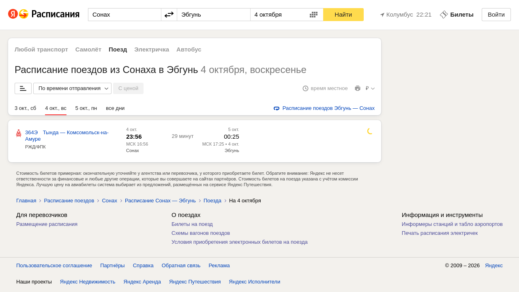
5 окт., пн (86, 108)
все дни (115, 108)
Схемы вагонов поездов (201, 233)
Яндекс (494, 265)
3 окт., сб (25, 108)
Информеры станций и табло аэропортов (452, 224)
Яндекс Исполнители (255, 282)
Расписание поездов (69, 201)
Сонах (132, 150)
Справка (143, 265)
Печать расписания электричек (440, 233)
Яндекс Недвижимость (88, 282)
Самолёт (88, 49)
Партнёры (112, 265)
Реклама (219, 265)
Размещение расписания (46, 224)
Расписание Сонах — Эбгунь (160, 201)
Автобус (189, 49)
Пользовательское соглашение (54, 265)
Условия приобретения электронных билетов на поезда (240, 242)
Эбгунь (232, 150)
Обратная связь (181, 265)
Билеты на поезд (192, 224)
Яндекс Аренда (142, 282)
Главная (26, 201)
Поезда (212, 201)
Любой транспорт (41, 49)
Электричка (151, 49)
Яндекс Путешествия (195, 282)
